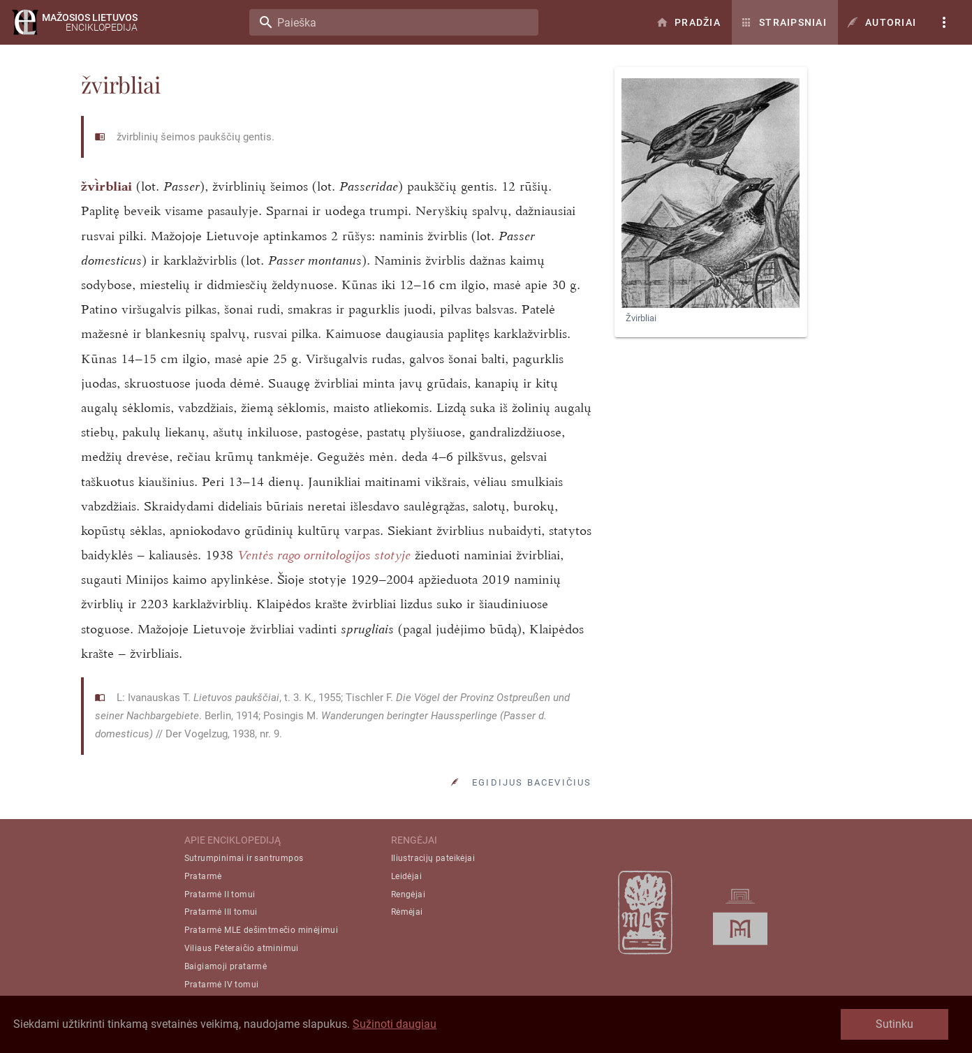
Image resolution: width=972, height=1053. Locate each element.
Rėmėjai (407, 912)
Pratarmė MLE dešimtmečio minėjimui (261, 930)
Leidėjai (406, 876)
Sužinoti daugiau (394, 1024)
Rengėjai (408, 894)
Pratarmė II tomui (220, 894)
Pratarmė (203, 876)
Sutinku (894, 1024)
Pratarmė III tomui (221, 912)
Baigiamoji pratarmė (225, 966)
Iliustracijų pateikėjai (433, 858)
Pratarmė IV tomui (221, 984)
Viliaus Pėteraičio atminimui (241, 948)
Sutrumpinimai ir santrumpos (244, 858)
